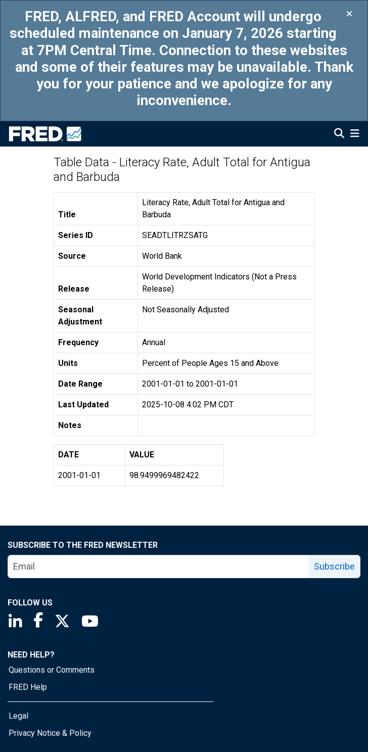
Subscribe (334, 566)
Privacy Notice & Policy (50, 733)
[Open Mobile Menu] (354, 134)
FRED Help (28, 687)
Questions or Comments (52, 670)
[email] (158, 566)
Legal (18, 716)
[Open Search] (339, 134)
